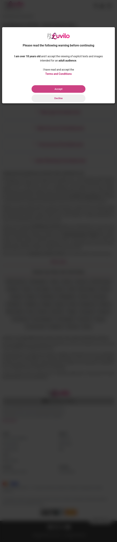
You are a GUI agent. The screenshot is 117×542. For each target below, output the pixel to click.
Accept (59, 89)
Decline (58, 98)
